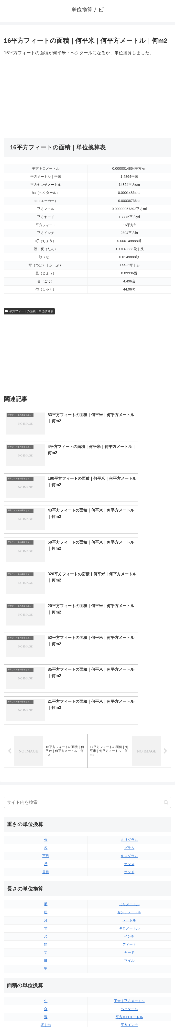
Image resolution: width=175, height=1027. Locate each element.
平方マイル (129, 873)
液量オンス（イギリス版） (129, 906)
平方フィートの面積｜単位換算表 (29, 311)
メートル (129, 736)
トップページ (44, 1011)
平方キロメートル (129, 833)
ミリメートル (129, 721)
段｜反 (46, 857)
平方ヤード (129, 857)
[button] (166, 619)
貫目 (45, 688)
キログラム (129, 672)
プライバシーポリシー (130, 1011)
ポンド (129, 688)
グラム (129, 664)
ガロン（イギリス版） (129, 946)
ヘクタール (129, 825)
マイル (129, 777)
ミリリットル (45, 946)
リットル (46, 954)
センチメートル (129, 729)
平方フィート (129, 849)
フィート (129, 761)
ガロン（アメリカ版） (129, 954)
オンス (129, 680)
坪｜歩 (46, 841)
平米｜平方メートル (129, 817)
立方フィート (129, 922)
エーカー (129, 865)
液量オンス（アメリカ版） (129, 914)
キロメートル (129, 745)
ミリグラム (129, 656)
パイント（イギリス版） (129, 930)
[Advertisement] (46, 97)
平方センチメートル (45, 873)
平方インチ (129, 841)
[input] (87, 618)
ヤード (129, 769)
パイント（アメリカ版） (129, 938)
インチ (129, 753)
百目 (45, 672)
